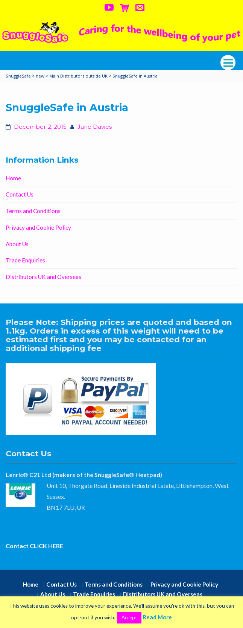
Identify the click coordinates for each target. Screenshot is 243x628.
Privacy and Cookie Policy (38, 227)
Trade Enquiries (25, 260)
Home (13, 178)
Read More (157, 617)
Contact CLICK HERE (34, 545)
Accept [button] (129, 617)
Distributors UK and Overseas (43, 276)
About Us (17, 244)
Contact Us (19, 194)
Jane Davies (94, 126)
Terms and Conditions (33, 210)
